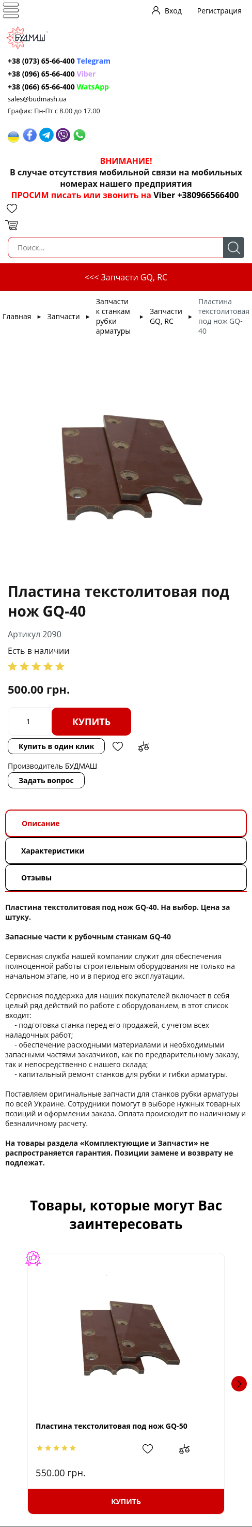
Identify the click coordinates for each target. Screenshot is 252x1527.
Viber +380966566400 (196, 195)
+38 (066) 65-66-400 (41, 87)
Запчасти (64, 316)
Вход (173, 11)
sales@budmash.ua (37, 99)
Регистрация (219, 11)
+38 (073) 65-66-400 (41, 61)
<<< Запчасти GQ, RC (126, 277)
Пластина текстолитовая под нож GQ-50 (111, 1426)
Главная (17, 316)
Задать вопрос (46, 780)
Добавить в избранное (118, 746)
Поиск (233, 247)
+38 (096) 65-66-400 (41, 74)
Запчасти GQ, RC (166, 316)
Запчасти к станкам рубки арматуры (113, 316)
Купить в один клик (56, 746)
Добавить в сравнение (143, 746)
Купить (91, 721)
